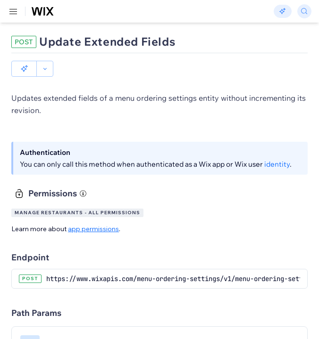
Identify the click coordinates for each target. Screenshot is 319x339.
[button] (24, 68)
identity (277, 164)
